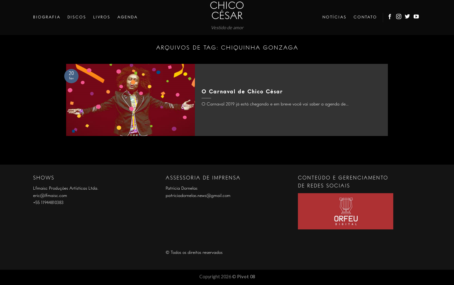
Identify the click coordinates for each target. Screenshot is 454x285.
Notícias (334, 17)
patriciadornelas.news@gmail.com (198, 195)
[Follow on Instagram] (399, 17)
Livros (101, 17)
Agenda (127, 17)
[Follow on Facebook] (390, 17)
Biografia (46, 17)
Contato (365, 17)
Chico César (227, 11)
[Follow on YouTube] (416, 17)
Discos (76, 17)
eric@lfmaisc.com (50, 195)
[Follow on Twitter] (407, 17)
